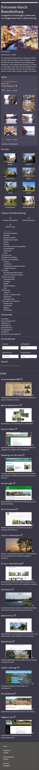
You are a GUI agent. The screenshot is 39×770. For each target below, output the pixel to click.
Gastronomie (7, 255)
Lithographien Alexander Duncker (14, 266)
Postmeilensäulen (9, 279)
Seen (5, 288)
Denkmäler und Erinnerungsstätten (14, 246)
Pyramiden (6, 281)
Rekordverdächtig (9, 286)
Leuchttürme (7, 264)
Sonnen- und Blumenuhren (12, 294)
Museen (6, 270)
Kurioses (6, 262)
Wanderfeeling (7, 693)
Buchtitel (4, 332)
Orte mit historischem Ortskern (13, 275)
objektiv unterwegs (9, 667)
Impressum (6, 750)
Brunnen (6, 244)
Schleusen (6, 290)
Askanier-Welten (7, 429)
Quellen (5, 283)
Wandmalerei (7, 305)
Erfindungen (5, 325)
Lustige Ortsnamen (9, 268)
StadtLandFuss (7, 615)
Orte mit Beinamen (7, 321)
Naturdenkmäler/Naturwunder (13, 273)
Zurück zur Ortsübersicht (9, 144)
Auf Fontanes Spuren (10, 233)
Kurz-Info (6, 763)
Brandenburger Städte (10, 240)
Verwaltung (4, 319)
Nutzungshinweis (8, 757)
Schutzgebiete (5, 330)
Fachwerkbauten (8, 248)
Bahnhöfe (6, 235)
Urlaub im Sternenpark (10, 535)
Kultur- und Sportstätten (11, 259)
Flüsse (5, 253)
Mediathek (6, 765)
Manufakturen (5, 327)
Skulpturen (6, 292)
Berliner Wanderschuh (10, 405)
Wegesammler (7, 717)
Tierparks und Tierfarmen (11, 301)
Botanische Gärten (9, 237)
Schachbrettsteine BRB (10, 379)
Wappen (6, 308)
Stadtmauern (7, 297)
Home (5, 746)
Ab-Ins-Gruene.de (8, 509)
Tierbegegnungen (9, 299)
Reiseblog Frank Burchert (11, 455)
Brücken (6, 242)
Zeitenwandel (7, 310)
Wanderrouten (8, 303)
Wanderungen (7, 483)
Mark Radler (6, 589)
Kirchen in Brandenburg (11, 563)
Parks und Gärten (9, 277)
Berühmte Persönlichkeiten (10, 334)
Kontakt (5, 753)
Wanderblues (6, 641)
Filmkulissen (7, 251)
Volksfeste (4, 323)
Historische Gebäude (10, 257)
